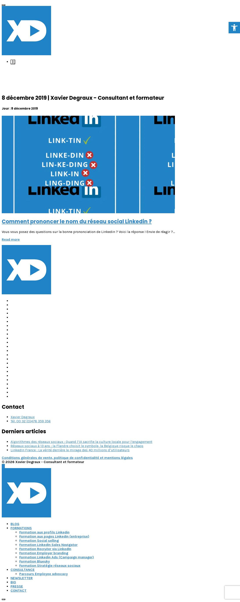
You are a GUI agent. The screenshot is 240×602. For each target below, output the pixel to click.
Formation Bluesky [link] (34, 561)
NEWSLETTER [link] (22, 578)
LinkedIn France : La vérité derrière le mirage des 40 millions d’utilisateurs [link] (70, 450)
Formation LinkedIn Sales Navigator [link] (48, 545)
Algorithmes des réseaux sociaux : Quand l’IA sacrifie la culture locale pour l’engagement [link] (81, 442)
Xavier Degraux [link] (23, 417)
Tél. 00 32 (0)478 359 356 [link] (31, 421)
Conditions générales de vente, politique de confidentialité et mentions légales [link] (67, 458)
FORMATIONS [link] (21, 528)
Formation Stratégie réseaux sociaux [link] (49, 565)
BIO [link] (13, 582)
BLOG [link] (15, 524)
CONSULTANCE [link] (23, 570)
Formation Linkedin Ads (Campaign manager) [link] (56, 557)
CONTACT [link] (19, 590)
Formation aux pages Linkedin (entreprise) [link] (54, 536)
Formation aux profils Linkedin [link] (44, 532)
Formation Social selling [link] (39, 540)
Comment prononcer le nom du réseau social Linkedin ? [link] (77, 221)
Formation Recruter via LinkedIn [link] (45, 549)
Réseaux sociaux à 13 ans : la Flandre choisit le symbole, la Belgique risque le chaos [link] (77, 446)
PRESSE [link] (17, 586)
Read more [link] (11, 239)
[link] (234, 27)
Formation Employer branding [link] (43, 553)
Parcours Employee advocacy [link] (43, 574)
